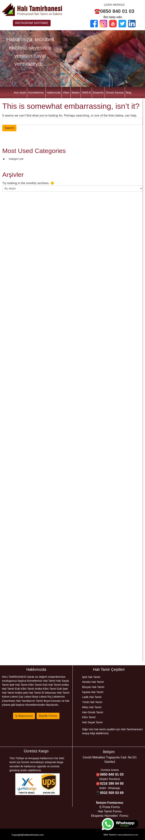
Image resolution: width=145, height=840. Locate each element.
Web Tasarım (110, 834)
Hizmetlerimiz (36, 92)
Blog (128, 92)
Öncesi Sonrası (115, 92)
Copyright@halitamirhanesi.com (28, 835)
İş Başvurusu (24, 715)
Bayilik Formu (48, 715)
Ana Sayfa (20, 92)
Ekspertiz (98, 92)
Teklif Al (86, 92)
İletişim (76, 92)
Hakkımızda (54, 92)
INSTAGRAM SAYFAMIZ (31, 23)
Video (66, 92)
